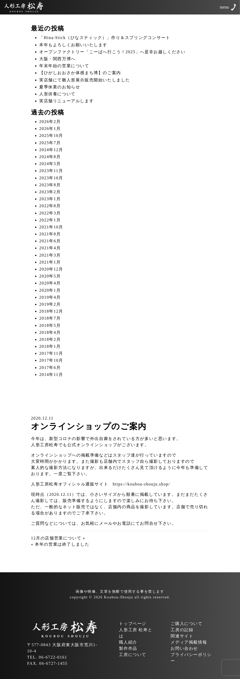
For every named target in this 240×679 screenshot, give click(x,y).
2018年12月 (51, 311)
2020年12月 (51, 269)
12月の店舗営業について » (58, 538)
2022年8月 (50, 206)
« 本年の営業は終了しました (60, 544)
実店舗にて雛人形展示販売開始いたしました (84, 80)
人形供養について (57, 94)
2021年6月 (50, 241)
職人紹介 (128, 642)
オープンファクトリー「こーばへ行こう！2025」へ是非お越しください (112, 52)
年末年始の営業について (64, 66)
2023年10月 (51, 178)
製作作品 (128, 648)
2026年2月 (50, 121)
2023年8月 (50, 185)
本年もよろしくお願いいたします (73, 45)
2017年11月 (51, 353)
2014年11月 (51, 374)
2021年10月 (51, 227)
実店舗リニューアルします (66, 101)
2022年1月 (50, 220)
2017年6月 (50, 367)
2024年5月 (50, 163)
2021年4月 (50, 248)
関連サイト (182, 636)
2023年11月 (51, 170)
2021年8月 (50, 234)
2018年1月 (50, 346)
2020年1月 (50, 290)
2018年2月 (50, 339)
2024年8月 (50, 157)
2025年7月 (50, 143)
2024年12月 (51, 150)
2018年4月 (50, 332)
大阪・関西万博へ (57, 59)
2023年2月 (50, 192)
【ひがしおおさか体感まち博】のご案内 (80, 73)
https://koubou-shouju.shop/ (141, 484)
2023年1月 (50, 199)
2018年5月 (50, 325)
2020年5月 (50, 276)
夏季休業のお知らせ (59, 87)
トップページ (132, 623)
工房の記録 (182, 630)
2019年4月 (50, 297)
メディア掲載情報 (189, 642)
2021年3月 (50, 255)
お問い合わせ (184, 648)
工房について (132, 654)
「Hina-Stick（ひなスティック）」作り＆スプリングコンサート (104, 37)
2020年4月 (50, 283)
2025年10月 (51, 135)
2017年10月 (51, 360)
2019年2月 (50, 304)
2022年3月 (50, 213)
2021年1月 (50, 262)
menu (224, 7)
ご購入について (186, 623)
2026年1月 (50, 128)
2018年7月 (50, 318)
